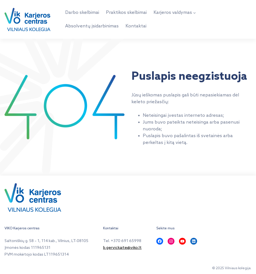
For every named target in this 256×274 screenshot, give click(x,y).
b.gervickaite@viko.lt (122, 247)
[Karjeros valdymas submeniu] (194, 12)
